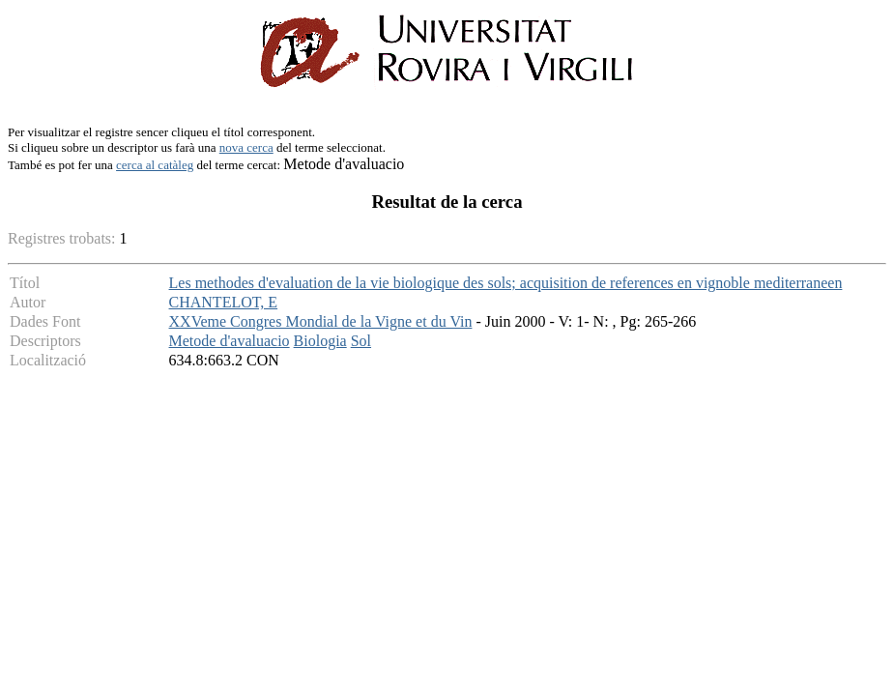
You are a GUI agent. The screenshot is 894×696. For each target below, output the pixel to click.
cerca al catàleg (154, 165)
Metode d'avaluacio (229, 341)
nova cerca (246, 147)
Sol (361, 341)
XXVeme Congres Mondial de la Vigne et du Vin (321, 321)
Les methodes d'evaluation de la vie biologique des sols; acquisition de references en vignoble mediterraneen (506, 283)
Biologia (320, 341)
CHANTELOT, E (223, 302)
